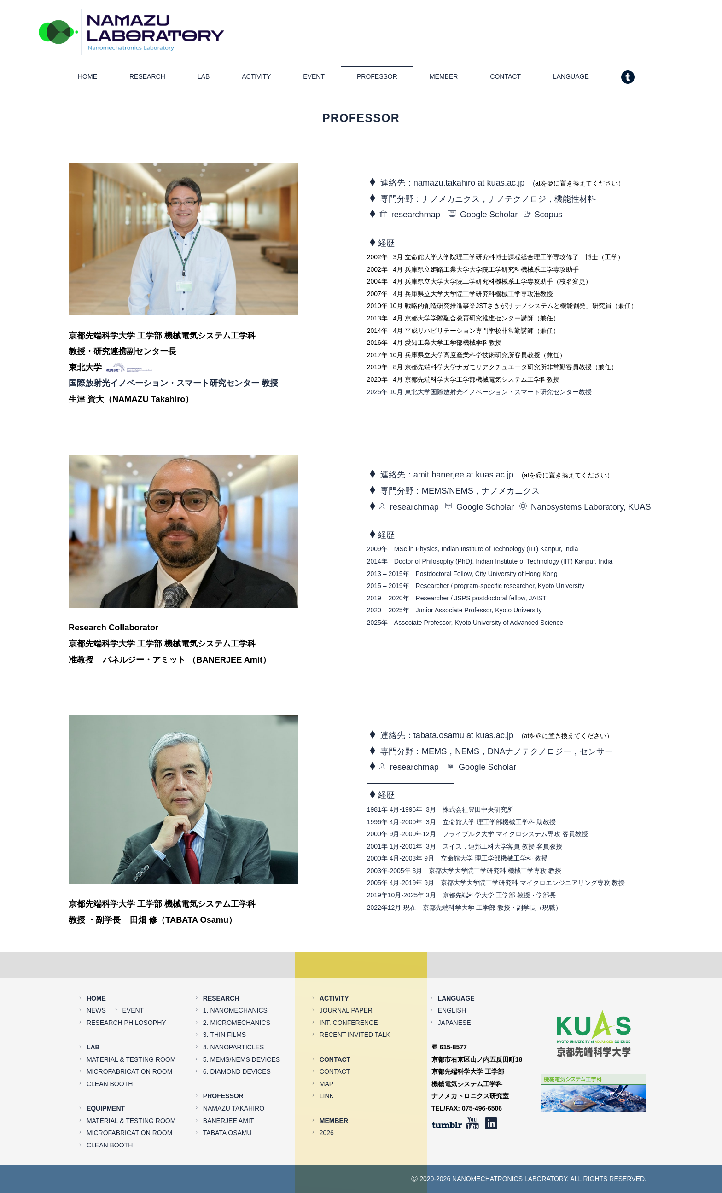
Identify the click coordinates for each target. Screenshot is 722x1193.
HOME (87, 79)
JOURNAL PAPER (346, 987)
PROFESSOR (377, 79)
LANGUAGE (571, 79)
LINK (327, 1073)
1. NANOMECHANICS (235, 987)
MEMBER (444, 79)
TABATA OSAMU (227, 1110)
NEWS (96, 987)
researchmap (409, 217)
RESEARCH (147, 79)
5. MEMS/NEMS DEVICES (241, 1036)
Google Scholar (483, 217)
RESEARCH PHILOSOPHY (126, 999)
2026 (327, 1110)
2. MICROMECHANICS (236, 999)
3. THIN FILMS (224, 1012)
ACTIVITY (256, 79)
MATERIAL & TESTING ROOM (131, 1036)
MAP (326, 1061)
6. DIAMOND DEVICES (237, 1049)
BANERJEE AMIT (228, 1097)
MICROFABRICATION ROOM (129, 1049)
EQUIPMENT (106, 1085)
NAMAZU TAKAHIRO (233, 1085)
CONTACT (505, 79)
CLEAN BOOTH (110, 1061)
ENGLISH (452, 987)
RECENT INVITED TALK (355, 1012)
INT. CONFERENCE (349, 999)
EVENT (314, 79)
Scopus (543, 217)
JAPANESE (454, 999)
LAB (204, 79)
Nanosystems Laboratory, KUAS (585, 509)
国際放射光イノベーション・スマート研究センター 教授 (173, 385)
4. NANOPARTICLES (233, 1024)
